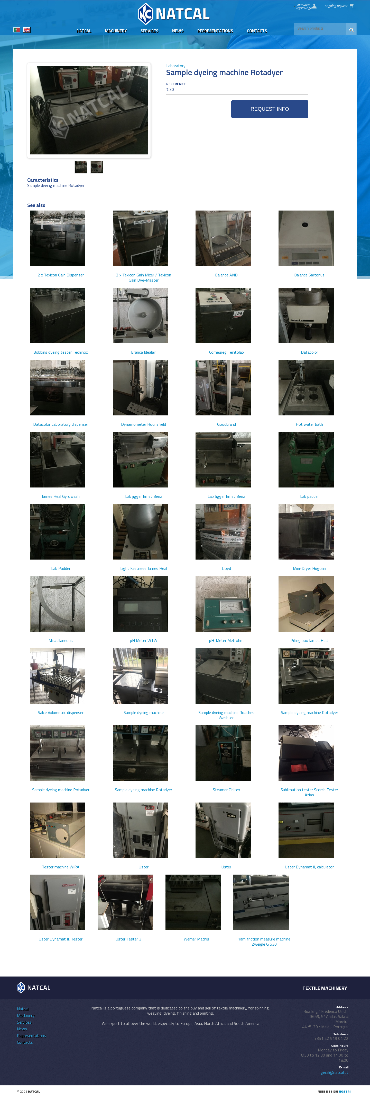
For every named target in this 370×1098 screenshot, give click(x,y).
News (177, 31)
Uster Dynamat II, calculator (309, 867)
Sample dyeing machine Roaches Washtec (226, 715)
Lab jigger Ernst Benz (143, 496)
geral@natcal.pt (334, 1072)
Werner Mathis (196, 939)
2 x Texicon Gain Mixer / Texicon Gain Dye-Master (143, 277)
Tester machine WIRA (60, 867)
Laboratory (176, 66)
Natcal (84, 31)
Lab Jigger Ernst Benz (226, 496)
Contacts (257, 31)
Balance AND (226, 275)
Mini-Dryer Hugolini (309, 568)
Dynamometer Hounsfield (143, 424)
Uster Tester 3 (128, 939)
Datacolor (309, 352)
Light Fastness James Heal (143, 568)
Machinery (116, 31)
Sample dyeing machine (144, 712)
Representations (215, 31)
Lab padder (309, 496)
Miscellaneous (61, 640)
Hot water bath (309, 424)
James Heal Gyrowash (61, 496)
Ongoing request (336, 5)
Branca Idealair (143, 352)
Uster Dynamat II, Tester (60, 939)
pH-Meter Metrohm (226, 640)
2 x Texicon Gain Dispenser (61, 275)
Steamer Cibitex (226, 790)
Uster (144, 867)
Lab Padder (60, 568)
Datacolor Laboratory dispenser (60, 424)
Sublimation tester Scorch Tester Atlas (309, 792)
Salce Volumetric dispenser (61, 712)
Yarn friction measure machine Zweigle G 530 (264, 941)
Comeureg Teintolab (226, 352)
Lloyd (226, 568)
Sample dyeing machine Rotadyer (309, 712)
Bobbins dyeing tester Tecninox (60, 352)
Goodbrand (226, 424)
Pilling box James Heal (309, 640)
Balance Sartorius (309, 275)
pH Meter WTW (143, 640)
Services (149, 31)
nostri (344, 1091)
